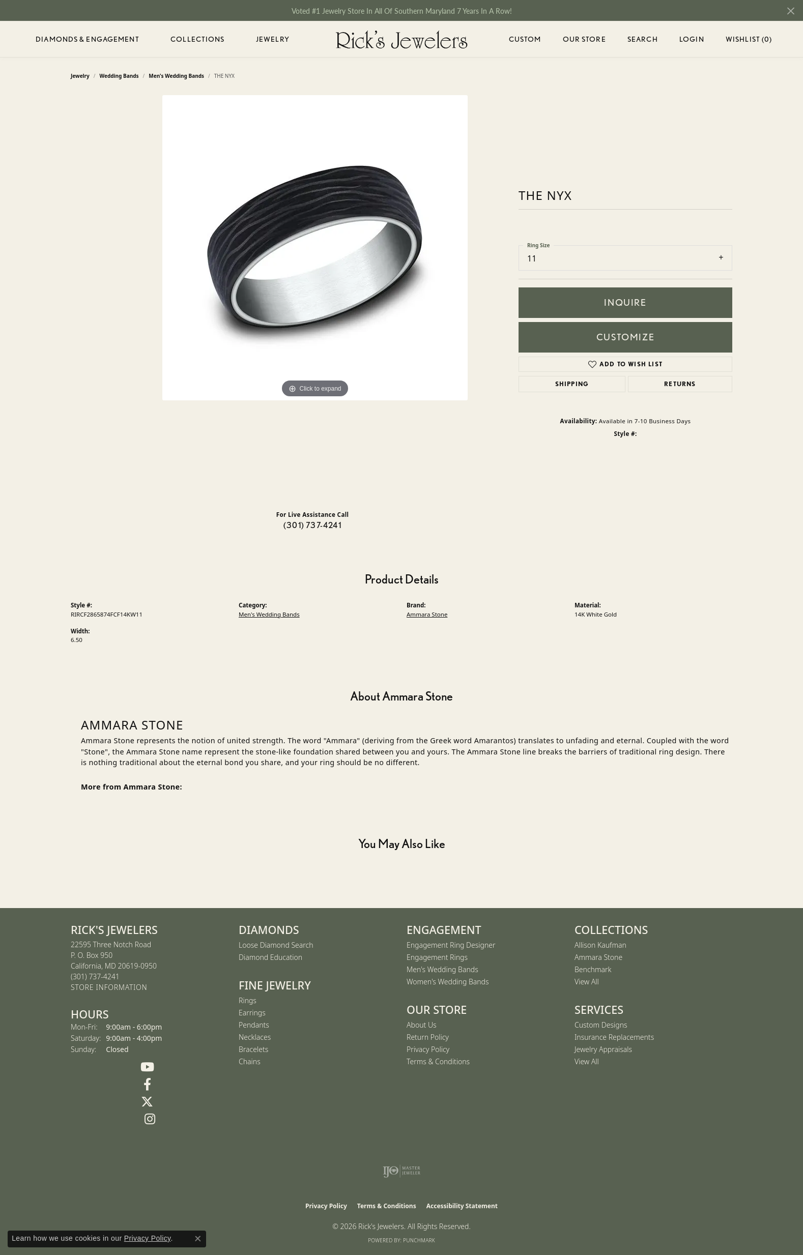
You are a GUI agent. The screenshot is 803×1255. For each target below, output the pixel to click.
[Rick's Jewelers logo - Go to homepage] (401, 39)
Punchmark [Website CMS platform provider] (419, 1240)
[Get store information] (109, 987)
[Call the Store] (95, 976)
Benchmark (593, 969)
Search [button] (642, 39)
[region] (315, 298)
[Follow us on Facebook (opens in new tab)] (147, 1084)
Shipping (572, 384)
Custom (525, 39)
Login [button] (691, 41)
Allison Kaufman (600, 945)
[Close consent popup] (198, 1239)
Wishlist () (749, 41)
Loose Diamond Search (276, 945)
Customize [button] (625, 337)
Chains (250, 1061)
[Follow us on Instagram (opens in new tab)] (149, 1119)
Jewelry (273, 39)
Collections (197, 39)
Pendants (254, 1025)
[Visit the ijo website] (402, 1171)
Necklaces (255, 1037)
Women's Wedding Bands (448, 981)
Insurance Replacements (614, 1037)
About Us (422, 1025)
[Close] (790, 11)
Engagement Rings (437, 957)
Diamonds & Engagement (87, 39)
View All (587, 981)
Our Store (584, 39)
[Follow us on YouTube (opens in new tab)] (147, 1067)
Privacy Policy (428, 1049)
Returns (680, 384)
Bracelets (253, 1049)
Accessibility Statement (462, 1206)
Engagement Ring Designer (451, 945)
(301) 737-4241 (312, 525)
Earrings (252, 1012)
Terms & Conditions (438, 1061)
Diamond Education (270, 957)
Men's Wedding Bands (269, 614)
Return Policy (428, 1037)
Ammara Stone (427, 614)
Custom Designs (601, 1025)
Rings (247, 1000)
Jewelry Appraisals (603, 1049)
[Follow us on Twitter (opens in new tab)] (147, 1102)
